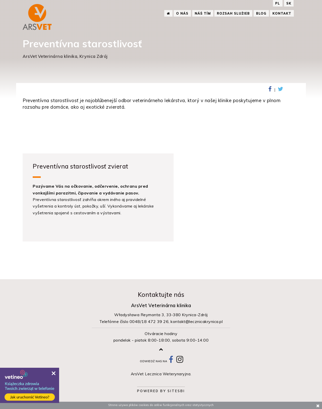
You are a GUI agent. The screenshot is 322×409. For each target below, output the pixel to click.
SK (288, 3)
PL (278, 3)
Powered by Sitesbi (161, 391)
